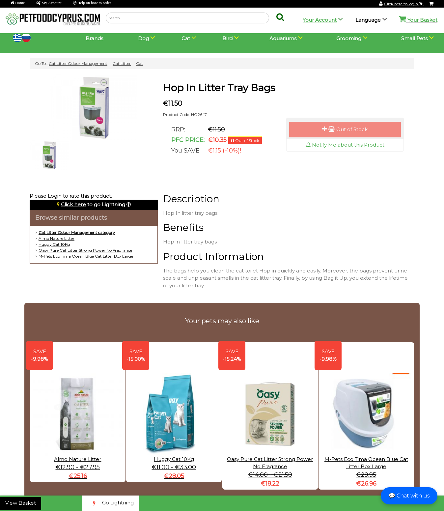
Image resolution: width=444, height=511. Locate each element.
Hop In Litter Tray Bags (219, 88)
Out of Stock (345, 129)
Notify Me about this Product (345, 145)
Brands (94, 38)
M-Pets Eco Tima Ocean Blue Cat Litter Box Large (86, 256)
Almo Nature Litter (56, 238)
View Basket (20, 503)
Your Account (320, 20)
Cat (139, 63)
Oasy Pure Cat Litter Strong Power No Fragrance (85, 250)
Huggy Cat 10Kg (54, 244)
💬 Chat (409, 496)
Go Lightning (111, 503)
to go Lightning (93, 204)
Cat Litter (122, 63)
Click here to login (404, 3)
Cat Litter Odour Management (78, 63)
